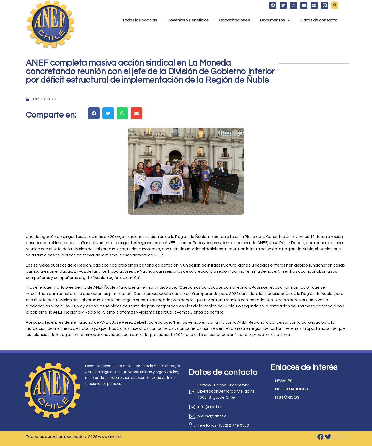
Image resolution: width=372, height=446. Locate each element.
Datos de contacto (318, 13)
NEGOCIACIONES (291, 389)
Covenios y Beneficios (188, 13)
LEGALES (283, 381)
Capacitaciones (234, 13)
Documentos (275, 13)
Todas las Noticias (139, 13)
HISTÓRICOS (287, 397)
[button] (94, 113)
